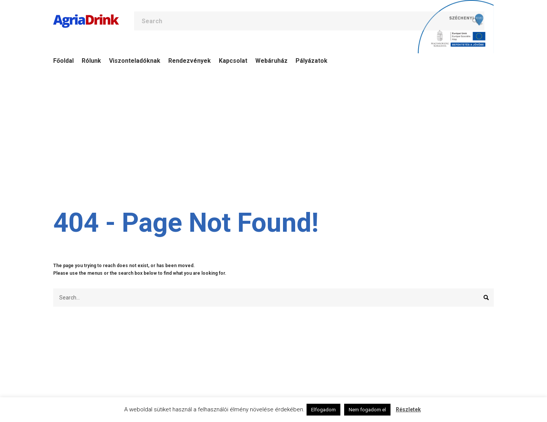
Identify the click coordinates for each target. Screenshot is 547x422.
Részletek (408, 409)
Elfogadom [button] (323, 409)
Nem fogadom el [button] (367, 409)
